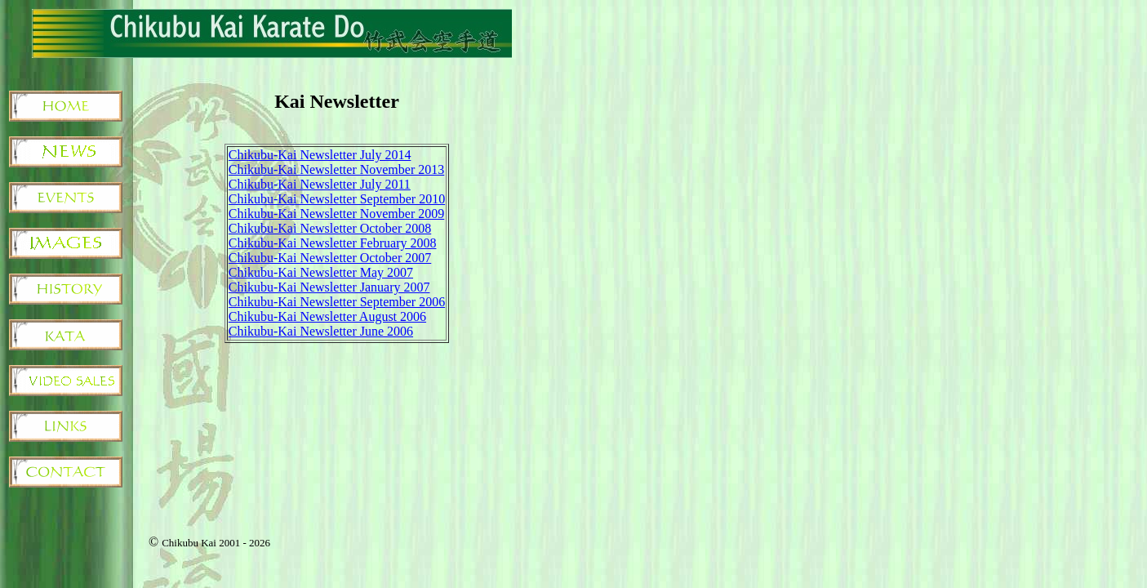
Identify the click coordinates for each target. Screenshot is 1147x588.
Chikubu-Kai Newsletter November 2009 (336, 213)
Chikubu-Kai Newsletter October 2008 (330, 228)
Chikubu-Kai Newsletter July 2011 (320, 184)
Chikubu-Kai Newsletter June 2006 (321, 331)
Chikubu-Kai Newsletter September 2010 (337, 199)
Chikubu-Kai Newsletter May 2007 (321, 272)
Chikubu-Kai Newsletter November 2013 (336, 169)
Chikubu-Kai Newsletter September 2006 (337, 302)
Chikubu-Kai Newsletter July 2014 (320, 155)
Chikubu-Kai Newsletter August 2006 (327, 316)
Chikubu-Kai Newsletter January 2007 (329, 287)
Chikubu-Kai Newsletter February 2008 (333, 243)
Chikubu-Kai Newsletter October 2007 (330, 258)
